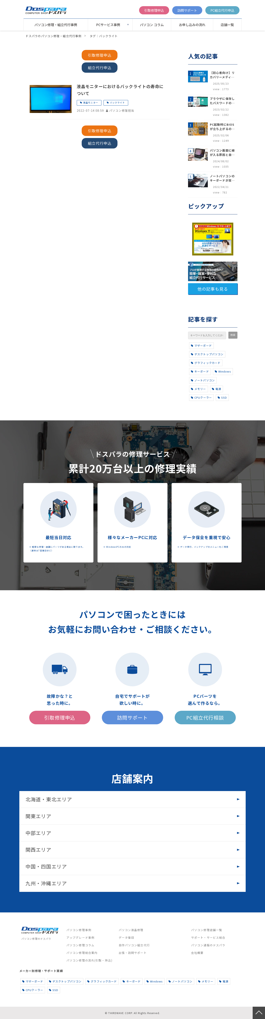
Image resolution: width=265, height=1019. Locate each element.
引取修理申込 (154, 10)
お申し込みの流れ (192, 24)
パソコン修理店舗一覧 (206, 930)
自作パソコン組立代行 (134, 945)
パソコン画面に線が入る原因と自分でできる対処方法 (222, 152)
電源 (216, 389)
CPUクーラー (201, 397)
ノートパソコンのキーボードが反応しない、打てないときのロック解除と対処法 (222, 178)
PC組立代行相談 (205, 717)
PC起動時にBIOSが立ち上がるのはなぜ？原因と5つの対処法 (222, 126)
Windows (223, 371)
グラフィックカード (206, 363)
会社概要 (197, 953)
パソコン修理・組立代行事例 (55, 24)
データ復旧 (126, 937)
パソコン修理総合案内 (82, 953)
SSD (222, 397)
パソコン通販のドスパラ (208, 945)
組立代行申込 (100, 67)
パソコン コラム (152, 24)
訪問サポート (187, 10)
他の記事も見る (213, 289)
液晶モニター (90, 102)
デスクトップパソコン (207, 354)
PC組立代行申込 (222, 10)
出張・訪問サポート (133, 953)
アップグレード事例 (80, 937)
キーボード (200, 371)
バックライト (117, 102)
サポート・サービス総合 (208, 937)
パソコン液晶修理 (131, 930)
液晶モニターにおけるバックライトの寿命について (120, 89)
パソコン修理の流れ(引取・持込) (89, 960)
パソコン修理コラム (80, 945)
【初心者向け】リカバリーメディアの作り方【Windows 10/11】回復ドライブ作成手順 (222, 75)
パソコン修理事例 (78, 930)
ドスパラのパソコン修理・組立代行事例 (53, 36)
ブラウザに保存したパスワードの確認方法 (222, 101)
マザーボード (201, 345)
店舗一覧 (227, 24)
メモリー (198, 389)
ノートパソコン (203, 380)
